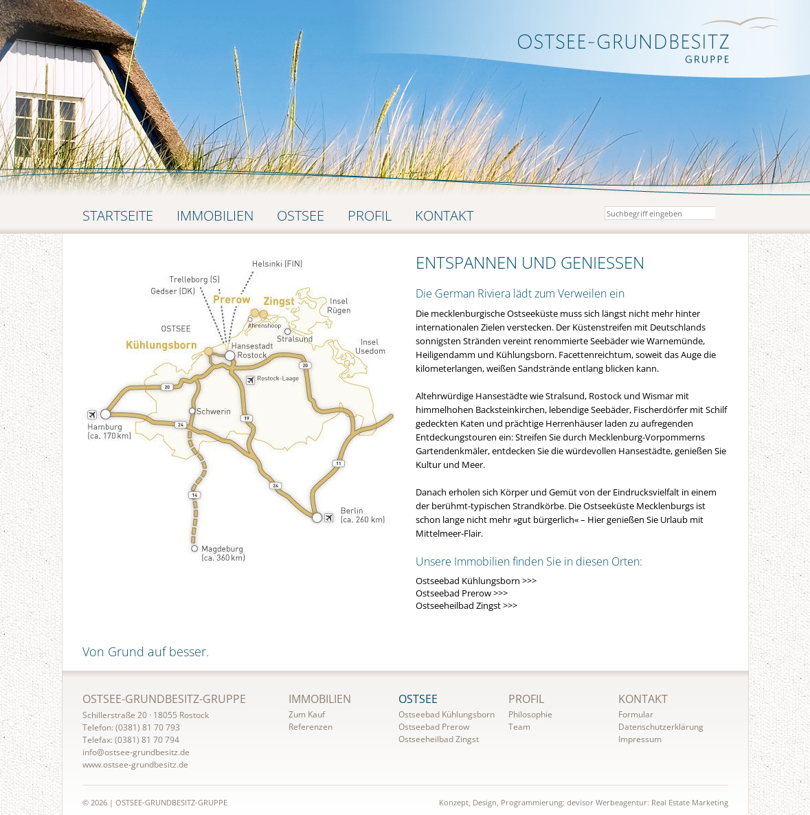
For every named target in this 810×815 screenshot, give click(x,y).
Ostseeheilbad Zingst (438, 739)
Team (519, 727)
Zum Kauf (307, 714)
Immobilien (215, 215)
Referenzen (311, 727)
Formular (635, 714)
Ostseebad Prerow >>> (462, 593)
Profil (370, 215)
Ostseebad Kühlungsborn (446, 714)
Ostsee (300, 215)
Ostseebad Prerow (433, 727)
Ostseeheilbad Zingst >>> (466, 605)
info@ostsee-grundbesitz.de (136, 752)
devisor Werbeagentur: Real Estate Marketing (647, 802)
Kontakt (444, 215)
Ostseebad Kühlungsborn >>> (476, 580)
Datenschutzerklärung (661, 727)
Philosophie (530, 714)
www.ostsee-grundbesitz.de (135, 764)
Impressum (640, 739)
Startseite (117, 215)
